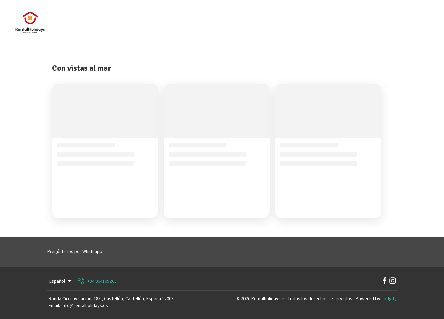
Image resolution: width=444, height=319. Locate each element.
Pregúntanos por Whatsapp (74, 251)
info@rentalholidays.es (85, 305)
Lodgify (389, 298)
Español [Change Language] (61, 281)
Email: (54, 305)
